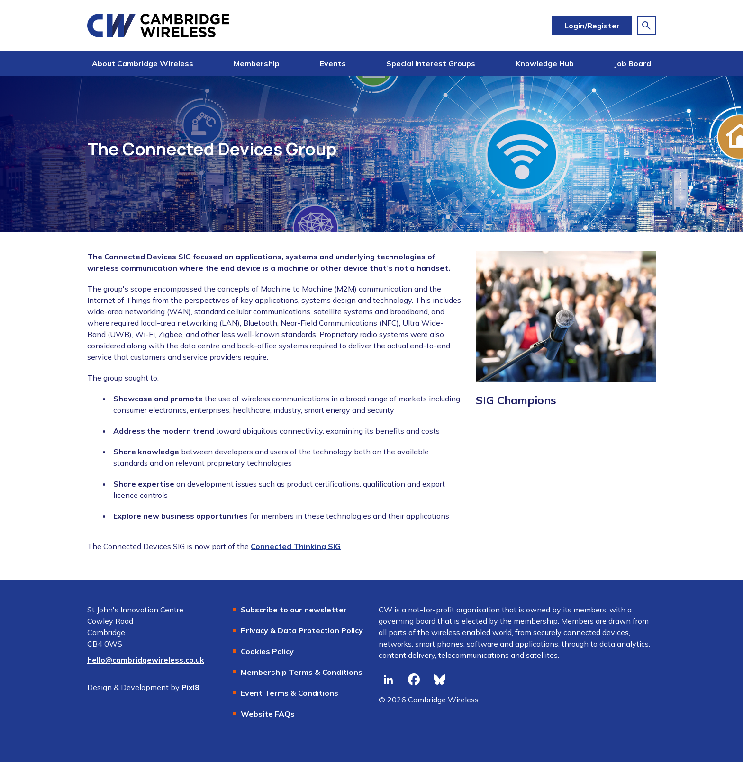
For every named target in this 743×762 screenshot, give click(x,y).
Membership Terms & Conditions (301, 672)
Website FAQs (268, 713)
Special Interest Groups (430, 63)
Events (333, 63)
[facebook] (413, 679)
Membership (257, 63)
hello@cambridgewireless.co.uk (145, 660)
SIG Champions (516, 400)
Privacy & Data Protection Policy (302, 630)
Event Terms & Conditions (289, 693)
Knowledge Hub (545, 63)
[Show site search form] (646, 25)
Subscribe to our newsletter (294, 609)
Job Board (632, 63)
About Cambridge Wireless (142, 63)
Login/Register (592, 25)
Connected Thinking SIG (296, 546)
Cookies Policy (267, 651)
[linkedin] (388, 679)
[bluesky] (439, 679)
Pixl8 (190, 687)
